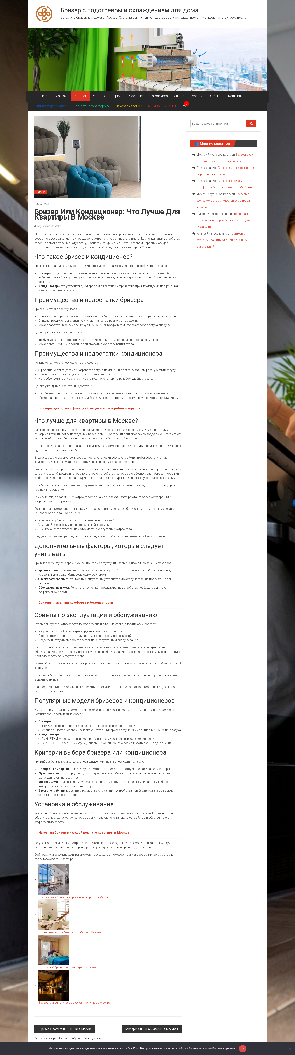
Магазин (61, 96)
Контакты (235, 96)
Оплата (179, 96)
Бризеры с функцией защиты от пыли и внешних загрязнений (222, 240)
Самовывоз (159, 96)
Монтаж (99, 96)
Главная (43, 96)
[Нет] (290, 1049)
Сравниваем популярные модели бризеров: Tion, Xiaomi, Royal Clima (226, 220)
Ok (242, 1048)
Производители (90, 1038)
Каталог (80, 96)
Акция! (38, 1038)
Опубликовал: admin (49, 226)
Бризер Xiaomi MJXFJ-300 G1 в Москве (66, 1029)
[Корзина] (184, 106)
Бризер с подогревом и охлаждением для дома (129, 10)
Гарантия (197, 96)
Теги (62, 1038)
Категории (51, 1038)
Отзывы (216, 96)
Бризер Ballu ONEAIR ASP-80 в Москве (150, 1029)
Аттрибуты (72, 1038)
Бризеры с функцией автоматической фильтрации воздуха (224, 200)
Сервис (116, 96)
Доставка (136, 96)
